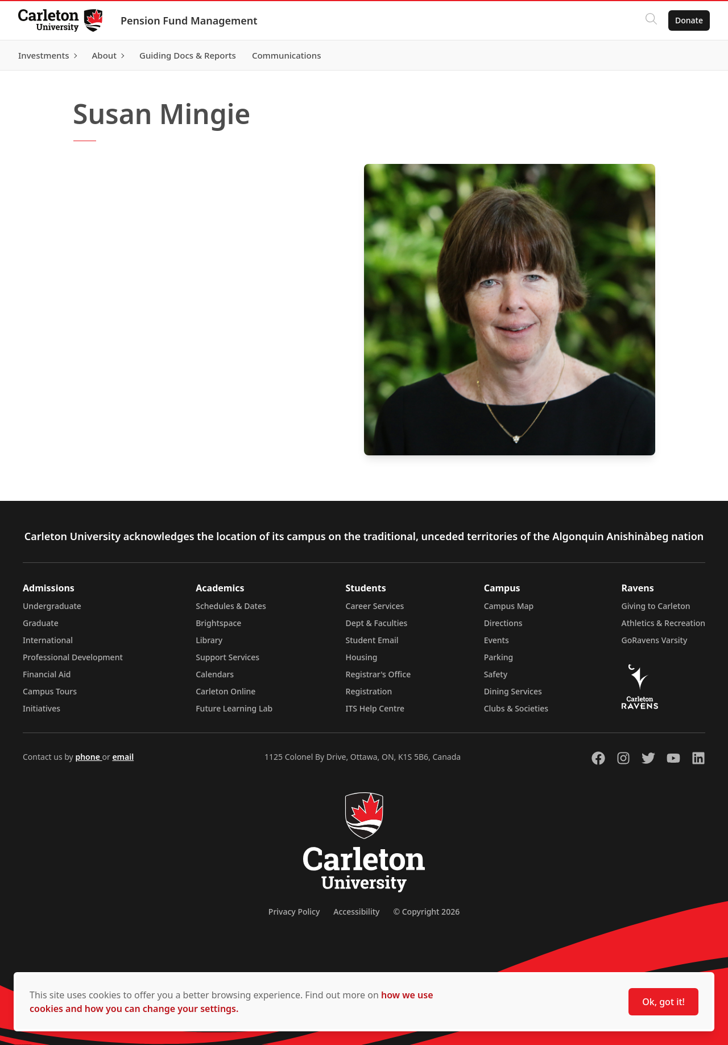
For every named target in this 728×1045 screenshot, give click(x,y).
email (123, 756)
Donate (689, 20)
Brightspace (218, 623)
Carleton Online (225, 691)
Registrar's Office (378, 674)
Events (496, 640)
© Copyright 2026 (426, 911)
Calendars (215, 674)
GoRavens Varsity (655, 640)
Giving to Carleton (656, 605)
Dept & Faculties (377, 623)
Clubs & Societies (516, 708)
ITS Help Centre (375, 708)
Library (209, 640)
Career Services (375, 605)
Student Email (372, 640)
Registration (369, 691)
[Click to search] (651, 20)
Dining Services (513, 691)
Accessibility (356, 911)
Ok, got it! (663, 1001)
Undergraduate (52, 605)
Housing (362, 657)
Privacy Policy (294, 911)
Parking (499, 657)
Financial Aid (47, 674)
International (48, 640)
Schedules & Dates (231, 605)
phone (88, 756)
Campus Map (509, 605)
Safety (496, 674)
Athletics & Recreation (663, 623)
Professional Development (73, 657)
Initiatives (41, 708)
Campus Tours (50, 691)
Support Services (227, 657)
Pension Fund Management (189, 20)
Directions (503, 623)
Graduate (41, 623)
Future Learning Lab (234, 708)
